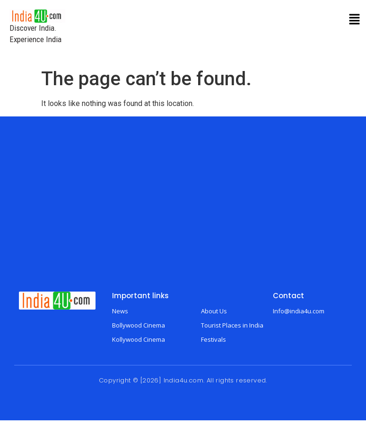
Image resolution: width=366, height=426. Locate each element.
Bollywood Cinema (138, 325)
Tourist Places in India (232, 325)
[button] (354, 19)
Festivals (213, 339)
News (120, 311)
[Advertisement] (183, 211)
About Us (214, 311)
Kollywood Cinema (138, 339)
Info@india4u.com (298, 311)
